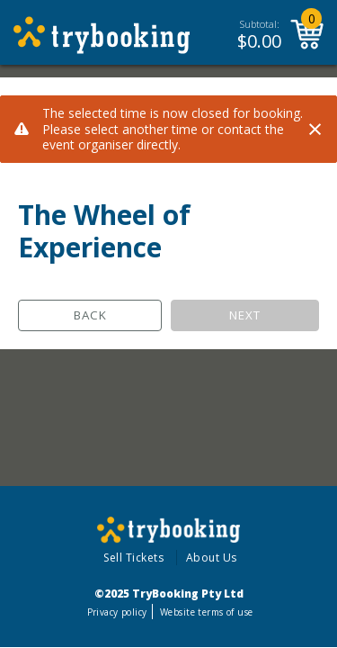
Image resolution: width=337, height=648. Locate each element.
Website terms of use (206, 612)
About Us (211, 557)
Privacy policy (117, 612)
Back (90, 315)
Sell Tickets (133, 557)
